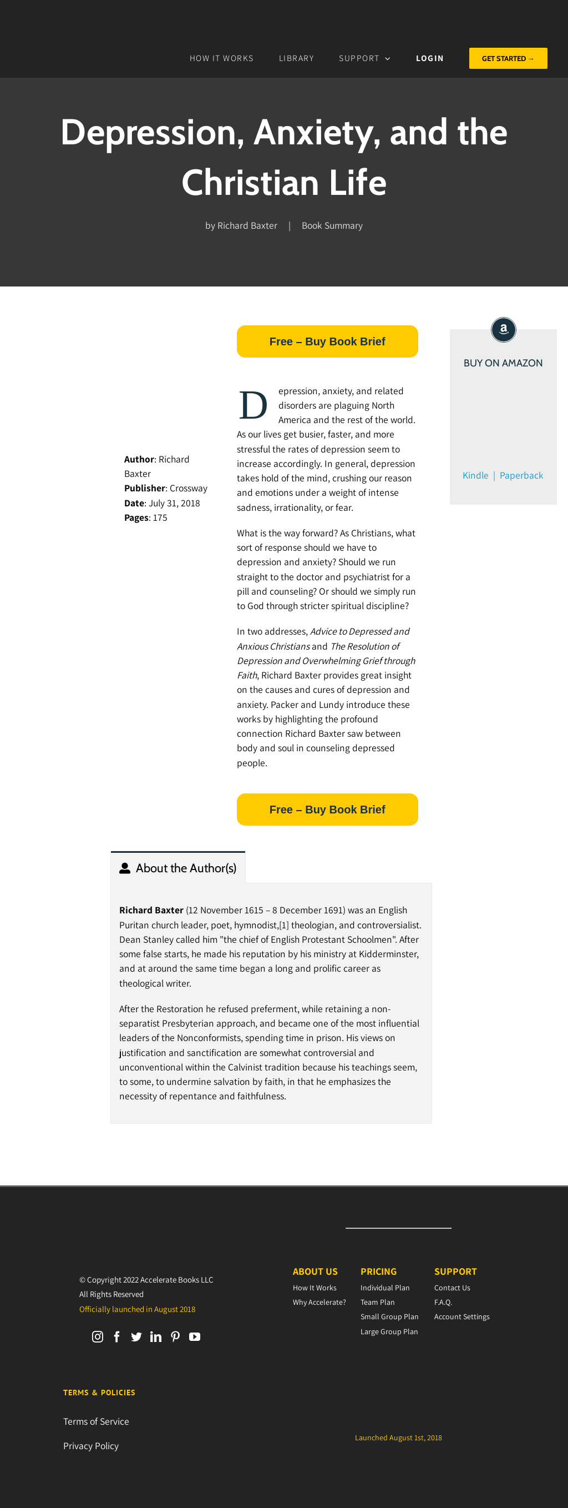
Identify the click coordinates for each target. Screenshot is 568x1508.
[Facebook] (117, 1337)
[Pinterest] (175, 1337)
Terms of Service (96, 1421)
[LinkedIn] (155, 1337)
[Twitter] (136, 1337)
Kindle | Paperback (503, 475)
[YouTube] (194, 1337)
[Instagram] (97, 1337)
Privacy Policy (91, 1445)
